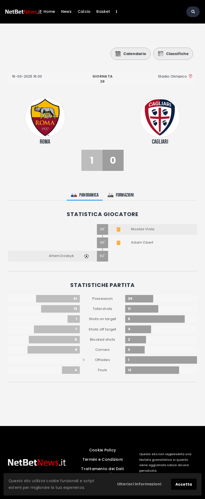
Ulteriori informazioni (139, 484)
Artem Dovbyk (61, 255)
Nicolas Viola (142, 229)
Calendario (130, 54)
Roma (45, 141)
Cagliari (160, 141)
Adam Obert (142, 242)
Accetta (183, 484)
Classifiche (173, 54)
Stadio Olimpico (172, 76)
